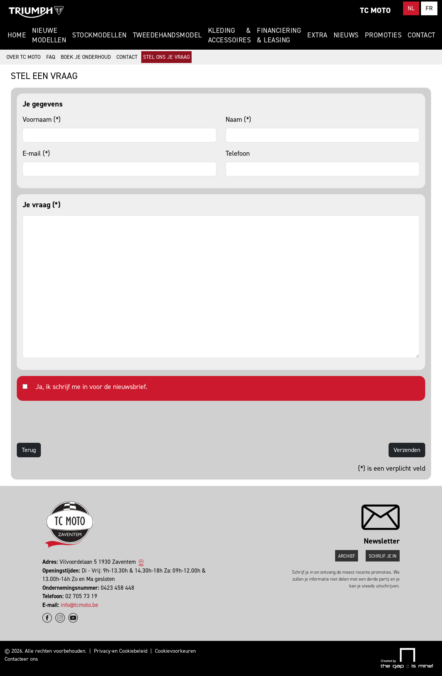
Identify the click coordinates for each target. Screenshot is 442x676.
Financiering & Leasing (279, 35)
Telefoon (238, 153)
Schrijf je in (383, 556)
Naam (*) (238, 119)
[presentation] (75, 422)
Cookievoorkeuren (175, 651)
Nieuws (346, 35)
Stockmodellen (99, 35)
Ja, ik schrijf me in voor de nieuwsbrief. (91, 386)
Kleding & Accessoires (229, 35)
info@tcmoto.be (79, 605)
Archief (346, 556)
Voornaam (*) (42, 119)
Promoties (383, 35)
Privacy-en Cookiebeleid (120, 651)
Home (17, 35)
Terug (29, 450)
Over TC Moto (23, 57)
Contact (422, 35)
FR (429, 8)
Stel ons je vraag (166, 57)
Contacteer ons (21, 659)
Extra (317, 35)
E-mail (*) (36, 153)
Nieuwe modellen (49, 35)
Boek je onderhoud (86, 57)
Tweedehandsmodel (167, 35)
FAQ (50, 57)
